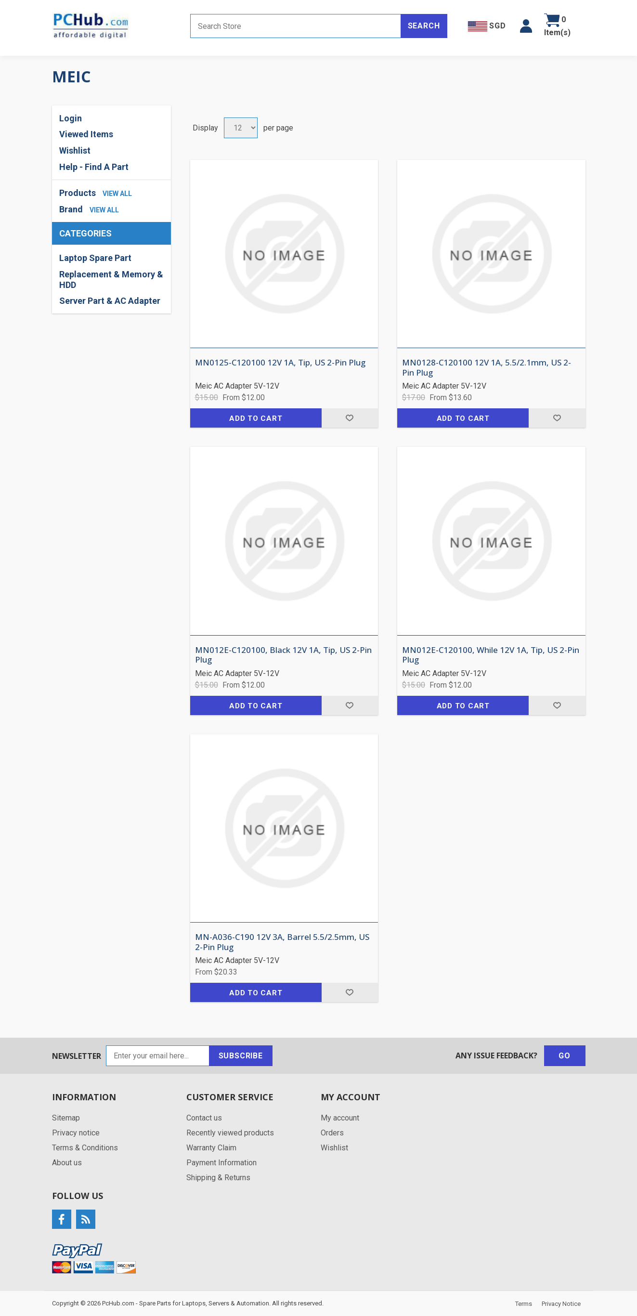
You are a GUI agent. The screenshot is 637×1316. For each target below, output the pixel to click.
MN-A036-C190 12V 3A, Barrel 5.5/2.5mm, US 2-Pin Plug (282, 942)
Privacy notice (76, 1132)
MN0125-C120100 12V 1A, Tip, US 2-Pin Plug (280, 362)
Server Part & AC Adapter (109, 301)
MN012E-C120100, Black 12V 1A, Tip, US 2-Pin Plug (283, 655)
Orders (332, 1132)
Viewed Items (86, 134)
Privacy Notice (561, 1303)
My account (340, 1117)
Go (565, 1055)
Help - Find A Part (94, 167)
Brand (71, 209)
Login (70, 118)
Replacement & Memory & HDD (111, 279)
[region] (111, 279)
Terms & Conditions (85, 1147)
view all (117, 193)
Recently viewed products (230, 1132)
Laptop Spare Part (95, 258)
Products (77, 193)
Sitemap (66, 1117)
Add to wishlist (350, 418)
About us (67, 1162)
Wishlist (75, 150)
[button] (526, 26)
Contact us (204, 1117)
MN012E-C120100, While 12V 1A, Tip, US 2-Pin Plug (490, 655)
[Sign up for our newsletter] (157, 1055)
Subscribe (241, 1055)
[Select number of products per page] (241, 127)
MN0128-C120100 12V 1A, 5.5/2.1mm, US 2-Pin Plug (486, 368)
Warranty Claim (211, 1147)
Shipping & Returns (218, 1177)
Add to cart (255, 418)
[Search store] (295, 26)
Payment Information (221, 1162)
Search (424, 25)
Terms (523, 1303)
